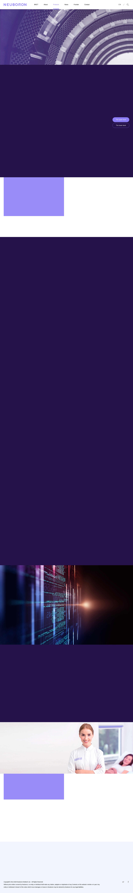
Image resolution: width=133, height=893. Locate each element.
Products (56, 4)
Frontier (76, 4)
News (66, 4)
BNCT (36, 4)
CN (119, 4)
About (46, 4)
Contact (86, 4)
